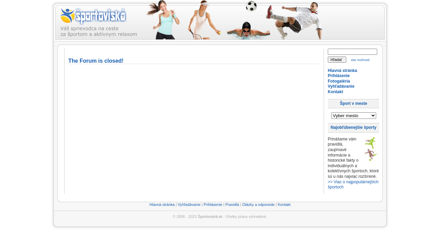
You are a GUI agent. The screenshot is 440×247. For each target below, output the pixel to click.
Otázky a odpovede (258, 204)
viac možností (360, 60)
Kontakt (335, 91)
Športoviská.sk (210, 216)
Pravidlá (232, 204)
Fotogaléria (339, 81)
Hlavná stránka (342, 70)
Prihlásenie (339, 75)
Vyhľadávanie (341, 86)
